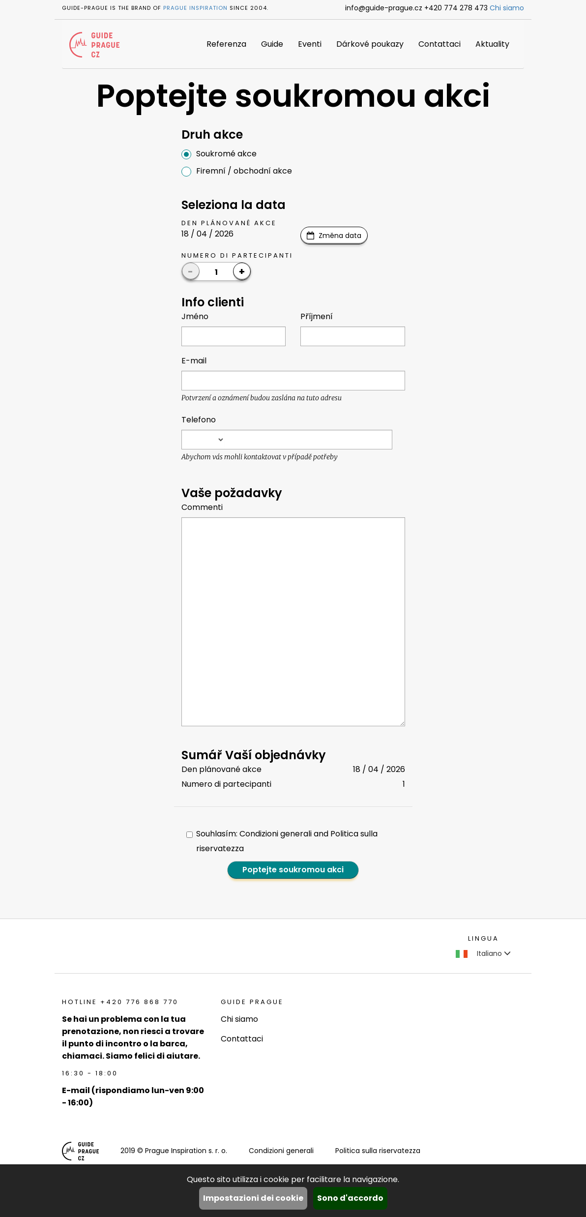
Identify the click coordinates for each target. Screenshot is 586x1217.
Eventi (310, 44)
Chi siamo (507, 8)
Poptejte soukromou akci (293, 869)
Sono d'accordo (350, 1198)
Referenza (226, 44)
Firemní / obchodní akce (236, 171)
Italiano (483, 953)
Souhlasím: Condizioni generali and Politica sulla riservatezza (282, 841)
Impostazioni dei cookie (253, 1198)
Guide (272, 44)
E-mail (193, 360)
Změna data (340, 235)
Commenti (202, 507)
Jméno (194, 316)
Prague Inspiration (195, 8)
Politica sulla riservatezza (377, 1151)
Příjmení (316, 316)
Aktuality (492, 44)
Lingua (483, 938)
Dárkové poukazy (370, 44)
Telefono (198, 419)
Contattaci (439, 44)
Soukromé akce (219, 153)
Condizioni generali (281, 1151)
